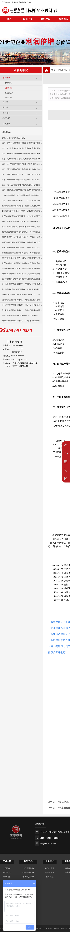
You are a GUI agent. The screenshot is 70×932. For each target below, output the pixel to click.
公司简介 (7, 868)
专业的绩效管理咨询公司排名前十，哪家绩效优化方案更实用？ (22, 211)
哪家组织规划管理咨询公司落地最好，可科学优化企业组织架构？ (22, 232)
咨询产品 (45, 19)
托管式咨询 (49, 873)
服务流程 (49, 877)
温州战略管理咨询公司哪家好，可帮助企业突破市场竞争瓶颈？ (22, 284)
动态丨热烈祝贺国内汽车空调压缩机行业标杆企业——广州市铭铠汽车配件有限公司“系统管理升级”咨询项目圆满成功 (22, 169)
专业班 (21, 103)
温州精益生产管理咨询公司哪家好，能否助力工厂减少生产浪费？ (22, 295)
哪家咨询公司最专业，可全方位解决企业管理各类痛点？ (22, 227)
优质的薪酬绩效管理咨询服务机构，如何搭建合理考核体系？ (22, 263)
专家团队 (7, 877)
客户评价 (9, 83)
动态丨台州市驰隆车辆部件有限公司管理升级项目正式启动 (22, 164)
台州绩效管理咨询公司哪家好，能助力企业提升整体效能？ (22, 305)
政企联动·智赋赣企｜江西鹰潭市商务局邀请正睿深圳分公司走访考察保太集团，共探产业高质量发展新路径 (22, 195)
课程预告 (9, 88)
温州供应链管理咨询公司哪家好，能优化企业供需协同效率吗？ (22, 289)
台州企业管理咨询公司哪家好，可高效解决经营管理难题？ (22, 321)
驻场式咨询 (49, 868)
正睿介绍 (7, 861)
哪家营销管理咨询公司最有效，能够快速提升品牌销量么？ (22, 206)
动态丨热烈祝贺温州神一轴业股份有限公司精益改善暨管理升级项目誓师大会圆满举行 (22, 154)
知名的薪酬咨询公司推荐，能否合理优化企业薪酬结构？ (22, 268)
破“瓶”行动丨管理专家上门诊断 (13, 138)
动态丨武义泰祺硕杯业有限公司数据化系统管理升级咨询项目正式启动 (22, 159)
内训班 (21, 109)
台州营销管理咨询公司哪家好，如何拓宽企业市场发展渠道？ (22, 300)
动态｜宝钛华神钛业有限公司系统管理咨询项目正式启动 (22, 180)
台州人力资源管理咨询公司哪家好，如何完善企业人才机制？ (22, 315)
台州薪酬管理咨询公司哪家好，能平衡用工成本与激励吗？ (22, 310)
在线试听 (9, 93)
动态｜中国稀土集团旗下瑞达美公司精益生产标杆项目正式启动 (22, 190)
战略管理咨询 (28, 873)
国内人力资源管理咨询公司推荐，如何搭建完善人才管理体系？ (22, 221)
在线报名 (9, 97)
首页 (53, 70)
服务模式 (49, 861)
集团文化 (7, 873)
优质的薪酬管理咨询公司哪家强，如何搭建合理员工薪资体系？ (22, 216)
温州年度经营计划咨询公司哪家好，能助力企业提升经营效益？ (22, 279)
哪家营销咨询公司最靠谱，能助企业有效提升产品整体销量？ (22, 258)
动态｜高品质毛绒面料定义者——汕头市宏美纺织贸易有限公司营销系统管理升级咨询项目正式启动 (22, 174)
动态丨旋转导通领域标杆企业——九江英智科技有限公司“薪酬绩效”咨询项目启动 (22, 201)
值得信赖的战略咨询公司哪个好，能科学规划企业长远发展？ (22, 242)
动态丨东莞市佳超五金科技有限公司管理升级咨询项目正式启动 (22, 143)
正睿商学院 (62, 70)
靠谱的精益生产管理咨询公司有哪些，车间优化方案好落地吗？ (22, 253)
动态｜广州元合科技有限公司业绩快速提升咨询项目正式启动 (22, 185)
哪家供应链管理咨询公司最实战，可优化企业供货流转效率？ (22, 248)
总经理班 (21, 79)
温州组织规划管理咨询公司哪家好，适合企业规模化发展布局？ (22, 274)
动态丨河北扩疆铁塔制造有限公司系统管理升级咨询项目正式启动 (22, 148)
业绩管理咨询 (28, 868)
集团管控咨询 (28, 877)
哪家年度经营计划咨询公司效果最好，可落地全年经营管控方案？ (22, 237)
